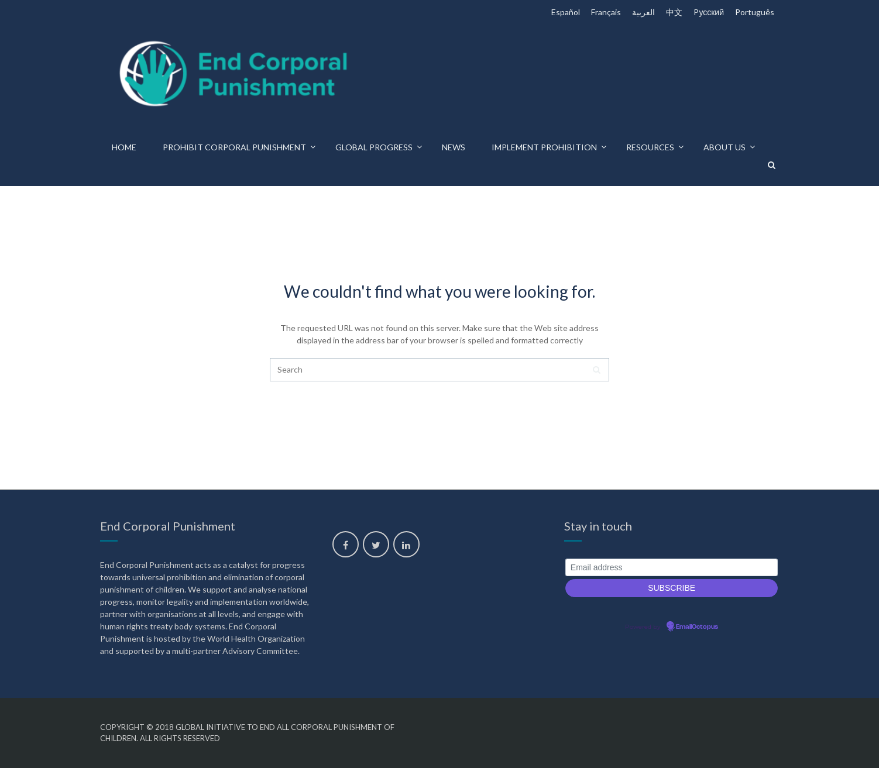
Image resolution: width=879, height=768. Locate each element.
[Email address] (671, 568)
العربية (643, 12)
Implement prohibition (544, 147)
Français (606, 12)
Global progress (374, 147)
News (453, 147)
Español (565, 12)
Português (754, 12)
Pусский (708, 12)
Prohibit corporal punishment (234, 147)
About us (724, 147)
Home (124, 147)
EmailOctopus (697, 627)
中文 (674, 12)
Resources (650, 147)
